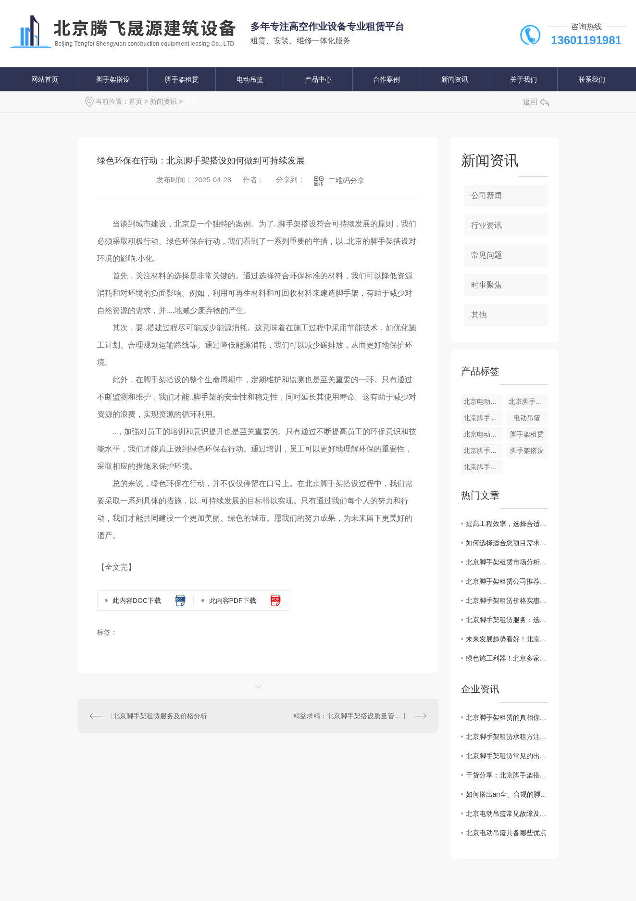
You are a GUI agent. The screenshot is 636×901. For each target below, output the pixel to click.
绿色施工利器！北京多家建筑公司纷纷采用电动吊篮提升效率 (507, 658)
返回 (536, 102)
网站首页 (44, 79)
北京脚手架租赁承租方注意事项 (507, 736)
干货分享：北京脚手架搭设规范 (507, 775)
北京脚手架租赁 (528, 401)
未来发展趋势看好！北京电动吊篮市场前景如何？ (507, 639)
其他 (191, 101)
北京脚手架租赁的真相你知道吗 (507, 717)
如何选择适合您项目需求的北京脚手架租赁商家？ (507, 543)
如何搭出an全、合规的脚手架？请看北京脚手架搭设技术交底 (507, 794)
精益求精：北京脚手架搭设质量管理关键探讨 (359, 716)
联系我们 (591, 79)
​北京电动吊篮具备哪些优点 (506, 833)
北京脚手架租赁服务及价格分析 (160, 716)
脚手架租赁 (182, 79)
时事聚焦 (486, 285)
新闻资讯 (454, 79)
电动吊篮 (250, 79)
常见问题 (486, 255)
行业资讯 (486, 225)
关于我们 (523, 79)
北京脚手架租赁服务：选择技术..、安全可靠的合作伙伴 (507, 620)
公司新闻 (486, 195)
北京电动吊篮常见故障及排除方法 (507, 813)
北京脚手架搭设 (483, 418)
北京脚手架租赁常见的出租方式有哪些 (507, 756)
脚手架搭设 (113, 79)
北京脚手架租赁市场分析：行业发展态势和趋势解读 (507, 562)
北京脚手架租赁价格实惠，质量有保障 (507, 600)
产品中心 (318, 79)
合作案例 (386, 79)
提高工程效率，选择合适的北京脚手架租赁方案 (507, 523)
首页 (135, 101)
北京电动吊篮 (483, 401)
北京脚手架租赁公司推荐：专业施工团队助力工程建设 (507, 581)
